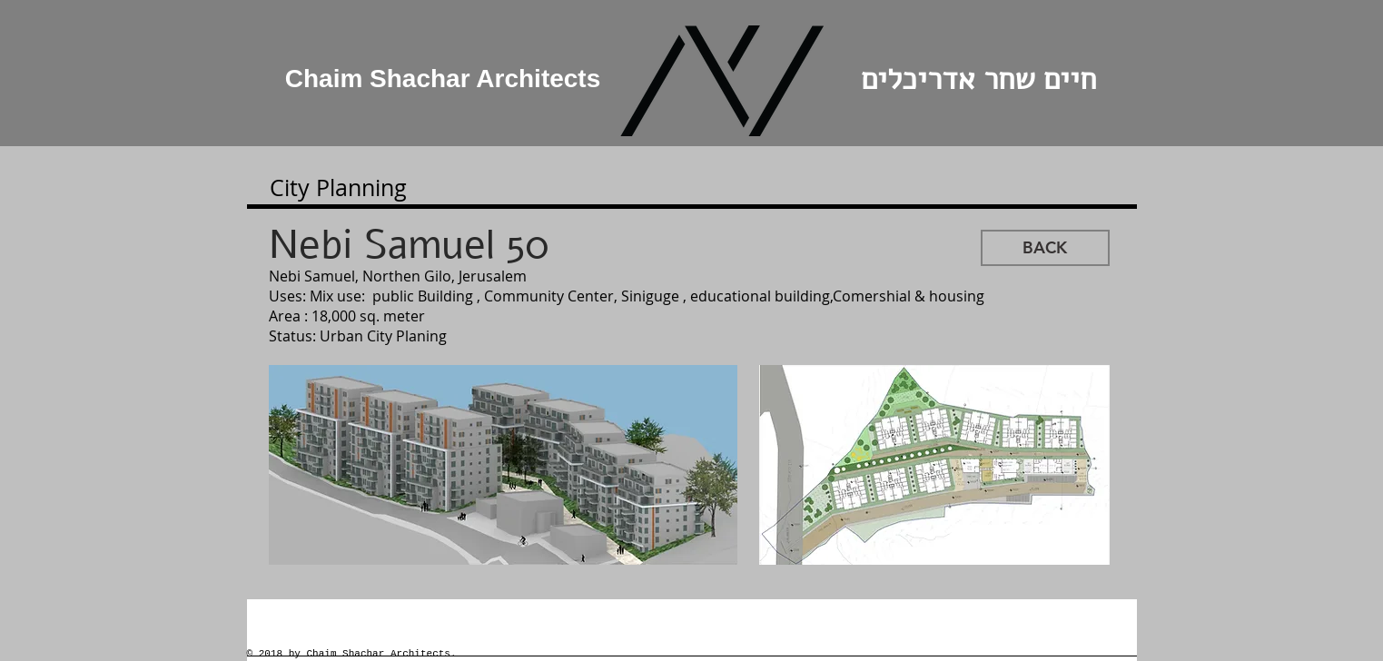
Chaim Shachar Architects (443, 78)
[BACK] (1045, 248)
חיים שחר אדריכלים (974, 79)
